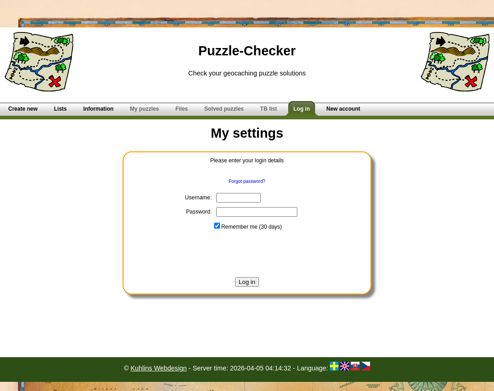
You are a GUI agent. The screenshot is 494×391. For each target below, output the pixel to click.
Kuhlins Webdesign (158, 368)
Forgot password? (247, 181)
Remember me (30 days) (248, 227)
